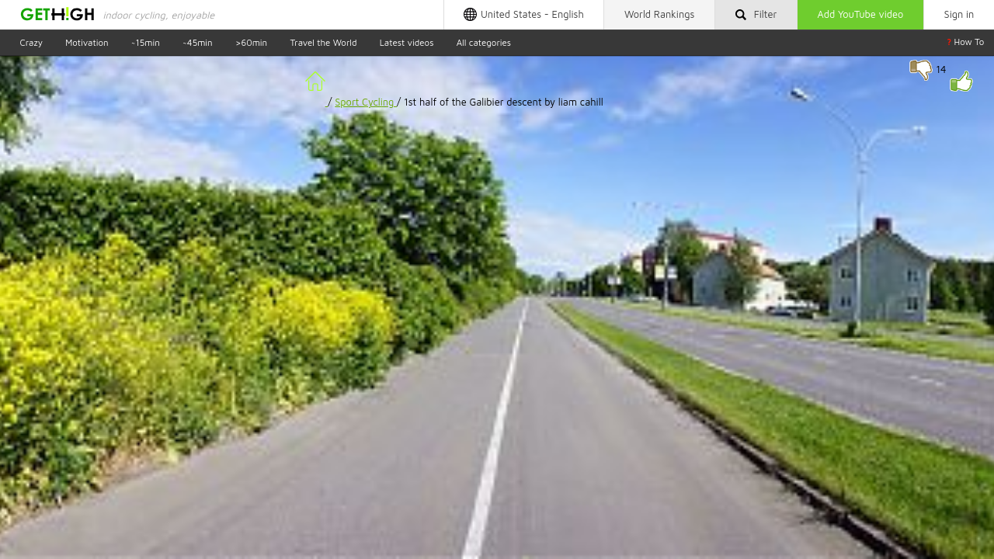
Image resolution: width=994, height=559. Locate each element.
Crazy (31, 41)
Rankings (659, 14)
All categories (484, 41)
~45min (197, 41)
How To (965, 41)
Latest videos (407, 41)
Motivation (86, 41)
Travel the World (323, 41)
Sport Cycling (366, 102)
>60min (251, 41)
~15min (145, 41)
